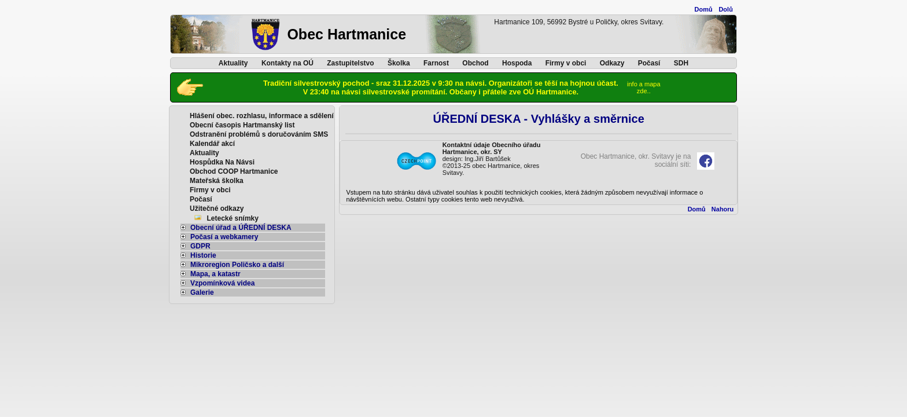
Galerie (197, 292)
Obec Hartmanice (346, 34)
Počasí (649, 63)
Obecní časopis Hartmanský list (242, 125)
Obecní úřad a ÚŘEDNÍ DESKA (236, 228)
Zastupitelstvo (350, 63)
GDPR (195, 246)
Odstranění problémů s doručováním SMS (259, 134)
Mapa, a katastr (210, 274)
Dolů (725, 9)
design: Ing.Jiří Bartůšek (477, 158)
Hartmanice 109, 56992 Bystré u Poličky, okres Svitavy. (578, 22)
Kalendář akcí (212, 144)
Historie (198, 255)
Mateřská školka (217, 181)
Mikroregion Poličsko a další (232, 265)
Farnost (436, 63)
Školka (399, 63)
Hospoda (517, 63)
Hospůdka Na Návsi (222, 162)
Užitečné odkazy (217, 208)
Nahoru (722, 209)
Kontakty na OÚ (287, 63)
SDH (681, 63)
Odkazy (612, 63)
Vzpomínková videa (217, 283)
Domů (704, 9)
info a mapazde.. (643, 87)
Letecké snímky (233, 218)
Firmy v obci (566, 63)
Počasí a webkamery (219, 237)
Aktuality (233, 63)
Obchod (475, 63)
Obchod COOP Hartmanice (234, 171)
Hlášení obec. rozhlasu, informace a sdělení (262, 116)
